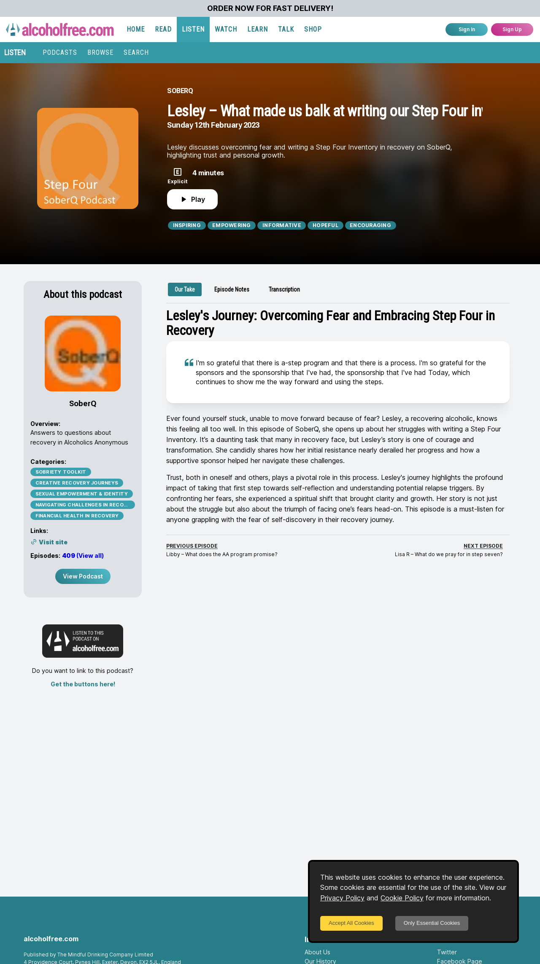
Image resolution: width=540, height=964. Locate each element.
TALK (286, 29)
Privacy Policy (342, 898)
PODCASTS (60, 52)
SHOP (313, 29)
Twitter (447, 952)
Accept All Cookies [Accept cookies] (351, 923)
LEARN (257, 29)
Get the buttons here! (83, 684)
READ (163, 29)
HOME (136, 29)
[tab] (185, 289)
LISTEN (193, 29)
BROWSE (100, 52)
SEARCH (136, 52)
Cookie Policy (402, 898)
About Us (317, 952)
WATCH (226, 29)
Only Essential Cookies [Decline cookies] (432, 923)
